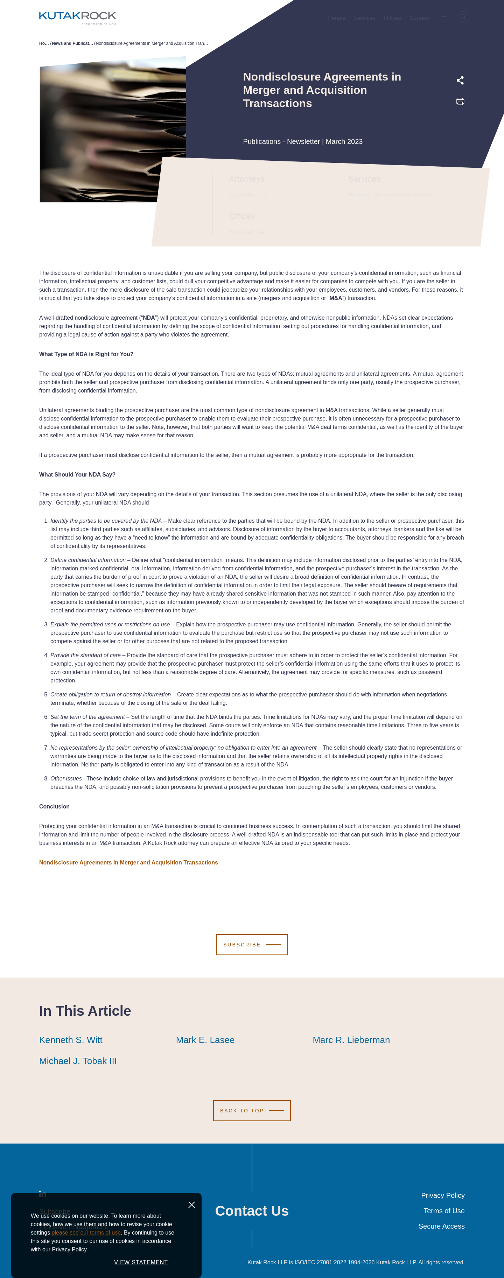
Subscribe (54, 1211)
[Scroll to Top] (252, 1110)
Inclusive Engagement (73, 1227)
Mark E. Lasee (205, 1040)
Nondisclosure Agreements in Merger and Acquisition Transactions (128, 863)
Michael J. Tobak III (78, 1061)
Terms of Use (444, 1211)
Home (44, 43)
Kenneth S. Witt (71, 1040)
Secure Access (442, 1226)
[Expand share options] (460, 80)
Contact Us (252, 1210)
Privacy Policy (443, 1195)
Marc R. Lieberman (351, 1040)
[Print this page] (460, 103)
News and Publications (73, 43)
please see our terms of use (86, 1268)
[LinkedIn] (42, 1195)
